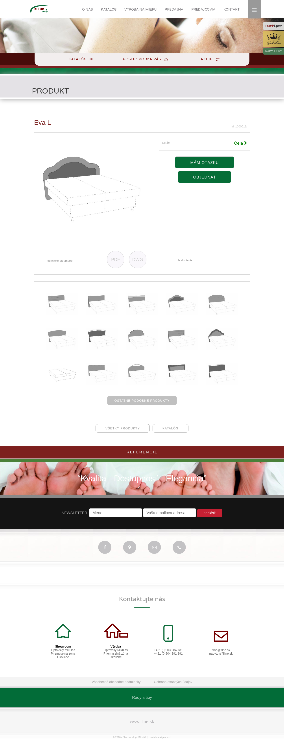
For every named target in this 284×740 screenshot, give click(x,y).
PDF (115, 259)
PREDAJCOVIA (203, 9)
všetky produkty (122, 428)
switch (157, 737)
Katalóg (77, 59)
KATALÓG (108, 9)
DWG (137, 259)
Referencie (142, 452)
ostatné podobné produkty (142, 400)
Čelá (240, 143)
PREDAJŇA (174, 9)
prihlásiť (210, 513)
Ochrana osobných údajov (173, 682)
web (169, 737)
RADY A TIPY (273, 51)
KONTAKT (231, 9)
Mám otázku (204, 162)
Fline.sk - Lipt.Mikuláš (134, 737)
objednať (204, 177)
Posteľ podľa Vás (142, 59)
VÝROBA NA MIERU (140, 9)
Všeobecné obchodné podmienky (116, 682)
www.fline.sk (142, 721)
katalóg (170, 428)
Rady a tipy (142, 697)
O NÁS (87, 9)
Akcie (206, 59)
